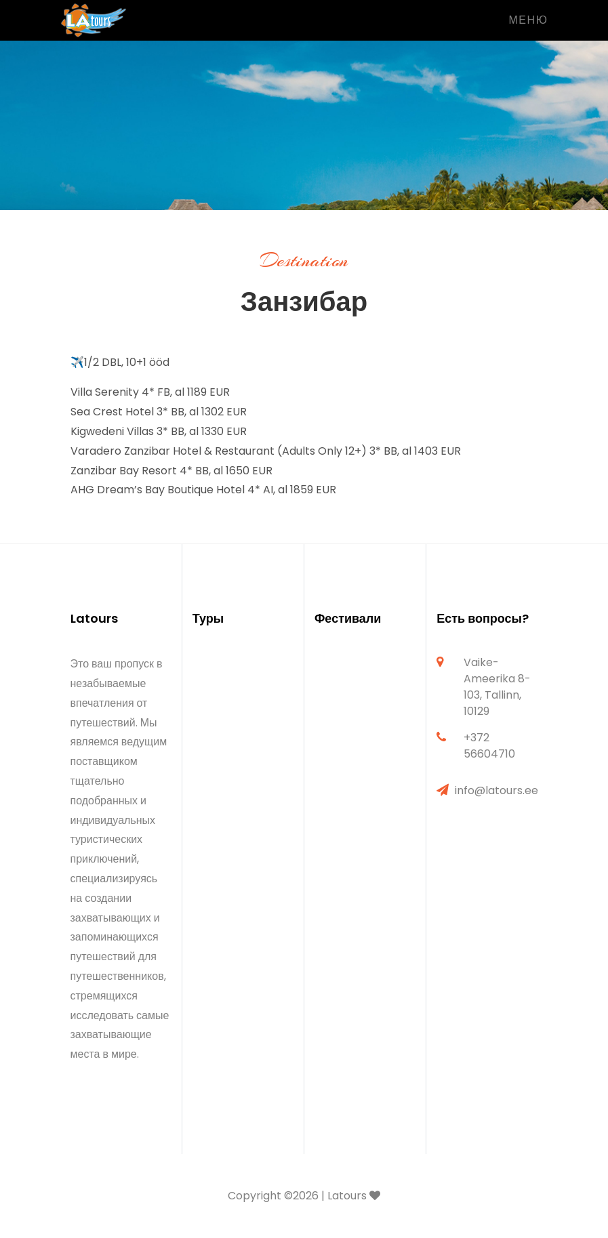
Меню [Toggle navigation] (528, 20)
